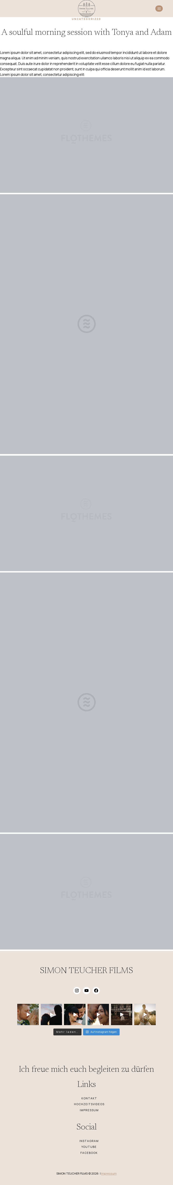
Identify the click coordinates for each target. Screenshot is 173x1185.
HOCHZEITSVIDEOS (89, 1104)
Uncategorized (86, 19)
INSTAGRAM (89, 1141)
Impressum (109, 1173)
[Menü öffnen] (159, 8)
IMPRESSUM (89, 1110)
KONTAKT (89, 1098)
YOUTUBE (89, 1147)
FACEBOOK (89, 1153)
